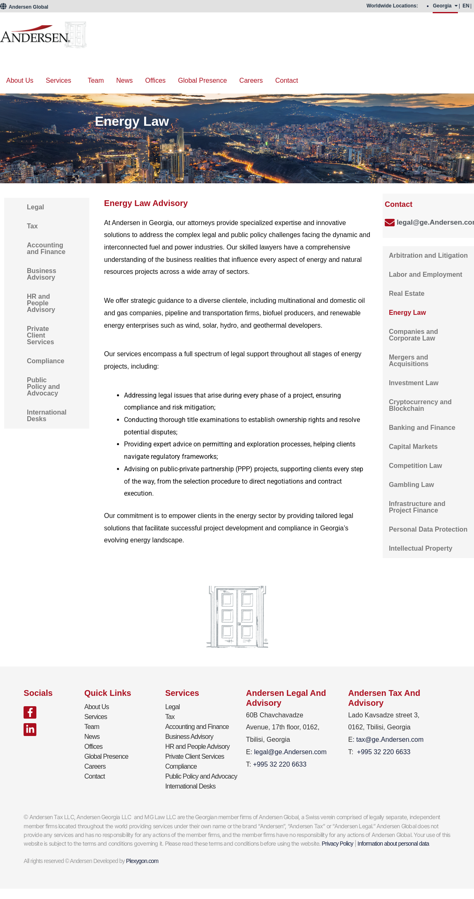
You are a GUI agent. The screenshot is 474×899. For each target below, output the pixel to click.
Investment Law (413, 382)
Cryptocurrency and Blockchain (420, 405)
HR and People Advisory (41, 303)
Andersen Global (24, 7)
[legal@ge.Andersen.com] (390, 223)
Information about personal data (393, 843)
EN (465, 6)
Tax (32, 226)
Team (96, 80)
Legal (35, 207)
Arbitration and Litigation (428, 255)
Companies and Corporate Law (413, 335)
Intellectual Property (421, 548)
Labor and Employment (425, 274)
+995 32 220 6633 (383, 751)
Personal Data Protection (428, 529)
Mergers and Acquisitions (409, 360)
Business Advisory (41, 274)
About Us (19, 80)
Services (58, 80)
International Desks (47, 415)
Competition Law (415, 465)
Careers (251, 80)
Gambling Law (411, 484)
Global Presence (202, 80)
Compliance (45, 360)
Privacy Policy (337, 843)
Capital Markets (413, 446)
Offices (155, 80)
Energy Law (407, 312)
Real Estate (406, 293)
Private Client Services (40, 335)
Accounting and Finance (46, 248)
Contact (286, 80)
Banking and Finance (422, 427)
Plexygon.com (142, 861)
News (124, 80)
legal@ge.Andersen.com (290, 751)
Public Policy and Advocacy (43, 386)
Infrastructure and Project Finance (417, 507)
